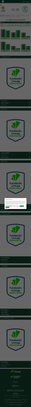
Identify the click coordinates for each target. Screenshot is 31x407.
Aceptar (7, 207)
